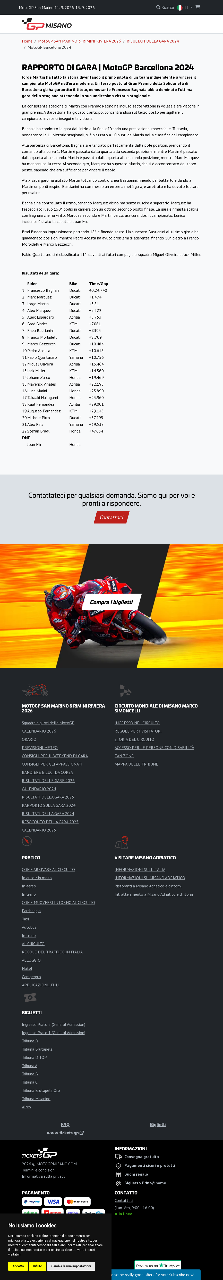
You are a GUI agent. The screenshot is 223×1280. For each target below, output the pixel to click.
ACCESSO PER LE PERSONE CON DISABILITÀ (154, 747)
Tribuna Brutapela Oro (41, 1090)
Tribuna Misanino (36, 1098)
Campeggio (31, 976)
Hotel (27, 968)
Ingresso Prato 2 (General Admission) (53, 1024)
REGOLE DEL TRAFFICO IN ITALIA (52, 951)
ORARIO (29, 739)
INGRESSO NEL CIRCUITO (137, 722)
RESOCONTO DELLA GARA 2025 (50, 821)
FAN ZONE (124, 755)
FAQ (65, 1124)
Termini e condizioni (38, 1170)
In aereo (29, 885)
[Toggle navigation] (194, 24)
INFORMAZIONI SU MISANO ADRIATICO (150, 877)
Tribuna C (30, 1082)
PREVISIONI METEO (40, 747)
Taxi (25, 918)
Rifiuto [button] (37, 1266)
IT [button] (183, 8)
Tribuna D (30, 1040)
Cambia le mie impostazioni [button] (71, 1266)
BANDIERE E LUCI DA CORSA (47, 772)
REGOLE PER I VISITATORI (138, 731)
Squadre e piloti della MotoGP (48, 722)
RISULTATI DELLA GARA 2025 (48, 797)
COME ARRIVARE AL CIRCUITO (48, 869)
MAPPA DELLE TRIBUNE (136, 764)
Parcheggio (31, 910)
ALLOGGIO (31, 960)
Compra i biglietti (111, 602)
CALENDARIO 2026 (39, 731)
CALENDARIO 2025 (39, 830)
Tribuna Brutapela (37, 1049)
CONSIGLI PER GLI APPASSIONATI (52, 764)
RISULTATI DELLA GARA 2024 (153, 41)
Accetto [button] (18, 1266)
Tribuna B (30, 1073)
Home (27, 41)
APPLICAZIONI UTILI (40, 984)
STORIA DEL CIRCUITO (134, 739)
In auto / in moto (37, 877)
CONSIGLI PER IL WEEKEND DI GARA (55, 755)
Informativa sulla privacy (43, 1176)
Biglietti (158, 1124)
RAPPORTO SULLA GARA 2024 (48, 805)
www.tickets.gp (65, 1132)
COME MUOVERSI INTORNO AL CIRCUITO (58, 902)
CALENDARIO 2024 (39, 788)
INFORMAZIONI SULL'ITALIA (140, 869)
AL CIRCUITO (33, 943)
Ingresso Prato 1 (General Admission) (53, 1032)
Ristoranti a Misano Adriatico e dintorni (148, 885)
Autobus (29, 927)
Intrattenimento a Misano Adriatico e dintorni (154, 894)
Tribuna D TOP (34, 1057)
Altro (26, 1106)
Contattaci (111, 517)
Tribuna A (29, 1065)
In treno (29, 894)
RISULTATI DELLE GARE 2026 (48, 780)
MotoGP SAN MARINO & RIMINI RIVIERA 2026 (79, 41)
